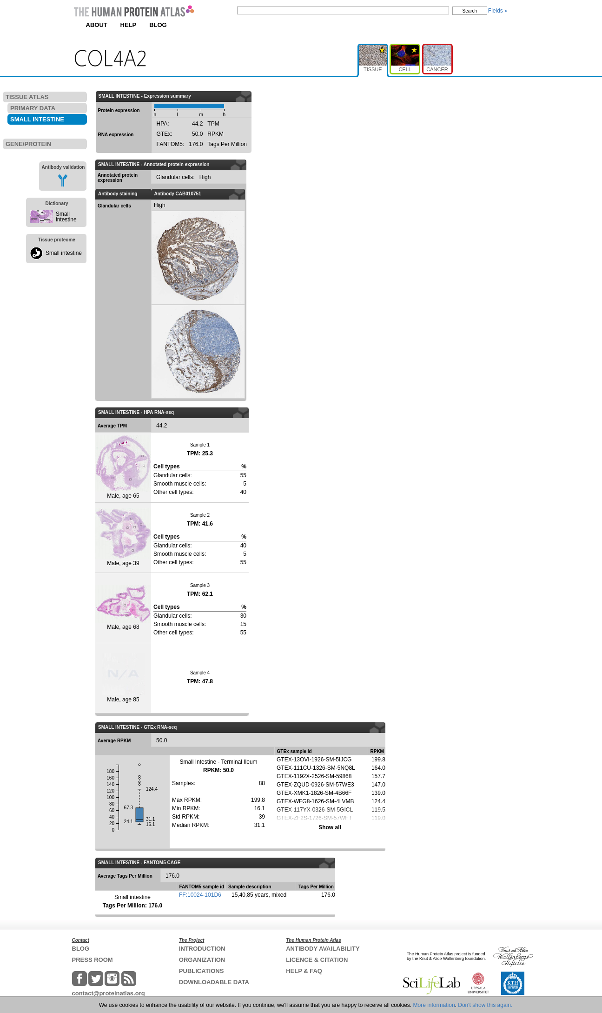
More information (434, 1005)
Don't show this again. (485, 1005)
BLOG (158, 24)
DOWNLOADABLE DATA (214, 982)
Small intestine (66, 217)
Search (470, 10)
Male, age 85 (123, 678)
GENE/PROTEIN (28, 143)
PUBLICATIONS (201, 970)
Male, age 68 (123, 607)
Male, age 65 (123, 467)
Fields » (498, 10)
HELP (128, 24)
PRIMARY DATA (32, 108)
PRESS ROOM (92, 959)
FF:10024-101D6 (200, 895)
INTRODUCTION (202, 948)
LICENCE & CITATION (317, 959)
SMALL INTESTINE (37, 119)
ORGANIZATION (202, 959)
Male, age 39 (123, 537)
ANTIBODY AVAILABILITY (322, 948)
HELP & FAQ (304, 970)
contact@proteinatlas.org (108, 993)
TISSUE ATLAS (27, 96)
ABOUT (96, 24)
